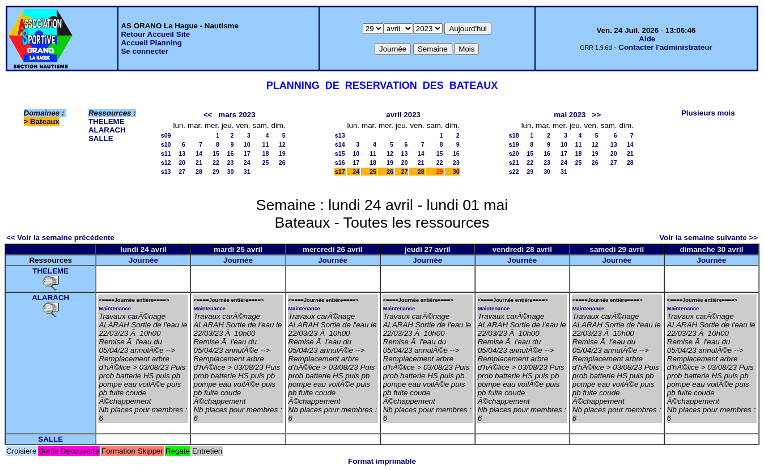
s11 (166, 153)
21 (199, 162)
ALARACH (107, 130)
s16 (340, 162)
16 (230, 153)
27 (182, 171)
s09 (166, 135)
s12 (166, 162)
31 (247, 171)
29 (216, 171)
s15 (340, 153)
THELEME (106, 121)
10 (247, 144)
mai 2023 (569, 114)
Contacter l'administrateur (665, 47)
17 (247, 153)
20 (182, 162)
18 (265, 153)
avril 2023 (403, 114)
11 (265, 144)
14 (199, 153)
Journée (143, 260)
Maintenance (115, 308)
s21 (514, 162)
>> (596, 114)
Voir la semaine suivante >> (708, 237)
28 (199, 171)
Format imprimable (382, 461)
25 (265, 162)
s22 (514, 171)
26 (282, 162)
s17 (340, 171)
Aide (647, 39)
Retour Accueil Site (155, 34)
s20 (514, 153)
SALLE (100, 138)
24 (247, 162)
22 (216, 162)
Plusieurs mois (708, 113)
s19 (514, 144)
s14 (340, 144)
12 (282, 144)
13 (182, 153)
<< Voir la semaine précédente (60, 237)
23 (230, 162)
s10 (166, 144)
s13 (166, 171)
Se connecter (144, 51)
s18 (514, 135)
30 (230, 171)
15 (216, 153)
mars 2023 (236, 114)
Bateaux (45, 121)
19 (282, 153)
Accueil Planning (151, 43)
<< (208, 114)
